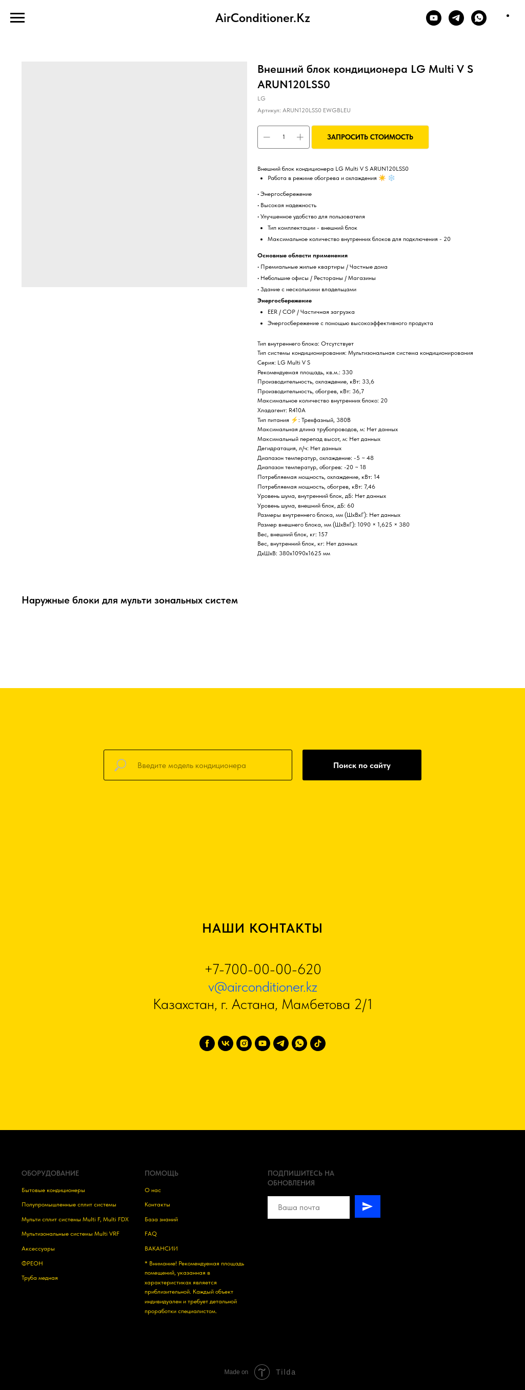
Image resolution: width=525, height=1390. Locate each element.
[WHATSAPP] (479, 22)
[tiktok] (318, 1043)
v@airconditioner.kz (262, 986)
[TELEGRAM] (456, 22)
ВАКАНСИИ (161, 1248)
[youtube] (262, 1043)
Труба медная (40, 1277)
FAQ (151, 1233)
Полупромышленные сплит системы (69, 1204)
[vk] (225, 1043)
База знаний (161, 1219)
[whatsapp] (299, 1043)
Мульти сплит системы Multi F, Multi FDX (75, 1219)
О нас (153, 1190)
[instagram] (244, 1043)
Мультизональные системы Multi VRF (70, 1233)
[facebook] (207, 1043)
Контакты (157, 1204)
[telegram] (281, 1043)
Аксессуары (38, 1248)
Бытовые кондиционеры (53, 1190)
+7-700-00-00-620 (262, 969)
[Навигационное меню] (17, 18)
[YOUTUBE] (433, 22)
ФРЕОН (32, 1263)
